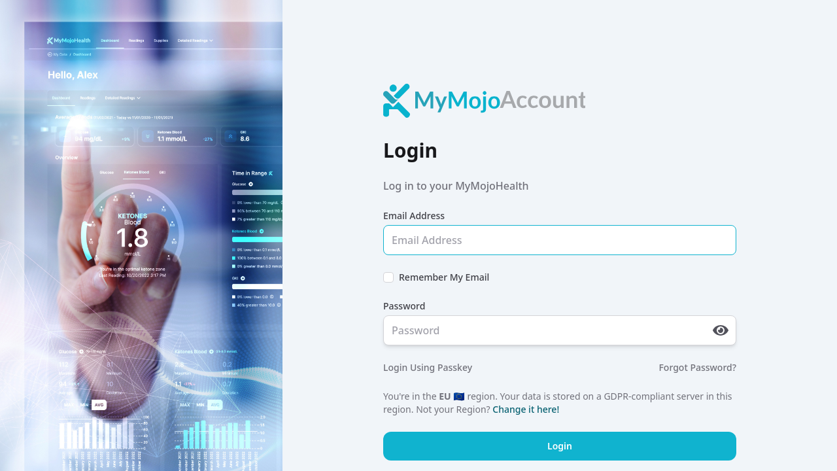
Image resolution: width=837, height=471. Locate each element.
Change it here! (525, 409)
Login (559, 446)
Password (404, 306)
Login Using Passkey (427, 367)
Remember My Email (444, 277)
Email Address (414, 215)
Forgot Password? (697, 367)
